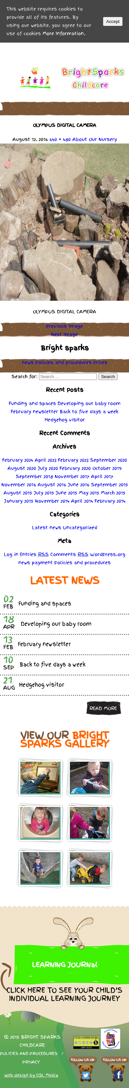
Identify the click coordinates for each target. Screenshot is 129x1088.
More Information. (64, 33)
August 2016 (52, 484)
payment (42, 562)
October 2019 (107, 468)
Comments (69, 554)
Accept (113, 21)
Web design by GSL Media (31, 1075)
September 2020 (108, 460)
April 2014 (82, 501)
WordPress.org (107, 554)
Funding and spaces (32, 403)
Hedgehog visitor (65, 419)
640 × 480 (60, 139)
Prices (100, 362)
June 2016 (78, 484)
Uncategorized (80, 527)
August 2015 (18, 492)
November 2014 (52, 501)
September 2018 (34, 476)
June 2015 (66, 492)
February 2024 (17, 460)
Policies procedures (63, 362)
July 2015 (44, 492)
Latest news (46, 527)
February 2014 (110, 501)
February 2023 (73, 460)
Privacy (31, 1062)
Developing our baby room (89, 403)
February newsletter (34, 411)
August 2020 (22, 468)
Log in (11, 554)
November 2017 (72, 476)
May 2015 (89, 492)
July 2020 (48, 468)
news (28, 362)
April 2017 (102, 476)
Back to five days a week (89, 411)
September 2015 (109, 484)
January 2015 (18, 501)
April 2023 (45, 460)
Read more (103, 708)
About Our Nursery (94, 139)
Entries (34, 554)
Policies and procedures (29, 1054)
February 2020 (75, 468)
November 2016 (18, 484)
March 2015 (113, 492)
